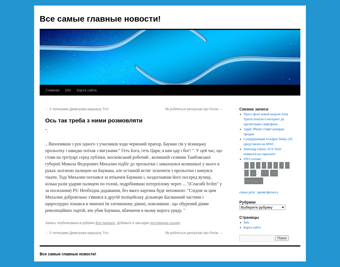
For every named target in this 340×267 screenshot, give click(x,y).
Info (68, 90)
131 (274, 173)
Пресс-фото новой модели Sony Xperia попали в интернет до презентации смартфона (266, 119)
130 (264, 173)
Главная (52, 90)
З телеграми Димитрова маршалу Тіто (76, 109)
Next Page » (254, 181)
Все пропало (105, 223)
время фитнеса (267, 192)
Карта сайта (87, 90)
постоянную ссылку (165, 223)
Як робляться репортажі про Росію (194, 109)
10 (253, 173)
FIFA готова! (253, 159)
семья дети (247, 192)
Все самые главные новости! (100, 18)
